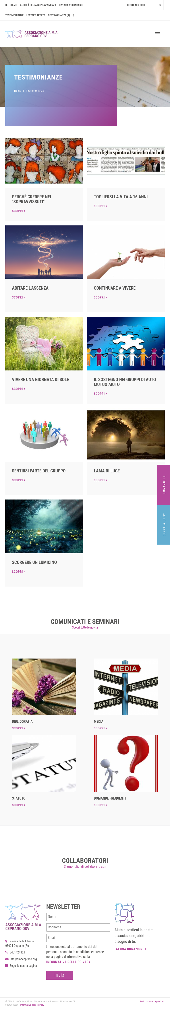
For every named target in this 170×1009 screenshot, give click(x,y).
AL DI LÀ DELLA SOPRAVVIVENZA (38, 5)
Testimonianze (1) (59, 15)
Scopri (18, 211)
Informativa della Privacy (68, 962)
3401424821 (15, 952)
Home (17, 90)
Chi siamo (11, 5)
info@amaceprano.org (21, 959)
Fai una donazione (130, 949)
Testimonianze (14, 15)
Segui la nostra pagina (21, 965)
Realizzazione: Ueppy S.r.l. (152, 1001)
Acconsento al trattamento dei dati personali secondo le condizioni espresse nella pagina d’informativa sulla (75, 954)
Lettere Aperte (35, 15)
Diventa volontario (71, 5)
